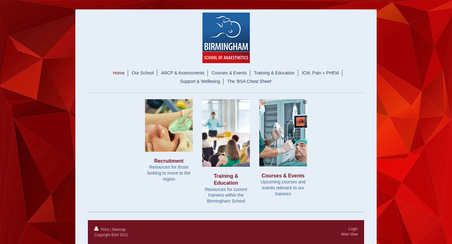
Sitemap (119, 229)
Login (353, 229)
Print (102, 229)
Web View (349, 234)
